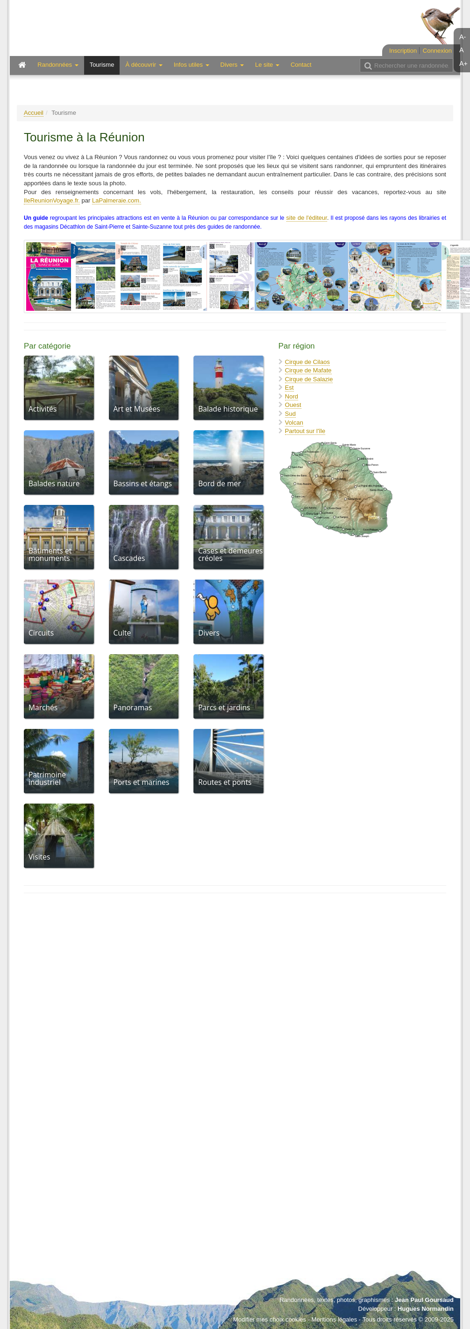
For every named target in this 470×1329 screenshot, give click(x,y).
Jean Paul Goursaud (424, 1299)
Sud (290, 413)
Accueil (33, 112)
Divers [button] (232, 64)
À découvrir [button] (143, 64)
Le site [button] (267, 64)
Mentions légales (334, 1319)
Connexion (437, 50)
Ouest (293, 404)
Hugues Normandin (426, 1308)
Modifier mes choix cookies (269, 1319)
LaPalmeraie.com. (116, 200)
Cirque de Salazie (309, 379)
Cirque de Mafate (308, 370)
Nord (291, 396)
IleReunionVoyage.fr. (52, 200)
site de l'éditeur (306, 217)
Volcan (294, 422)
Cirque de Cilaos (307, 361)
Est (289, 387)
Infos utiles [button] (191, 64)
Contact (301, 64)
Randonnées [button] (57, 64)
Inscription (403, 50)
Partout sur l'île (305, 430)
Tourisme (102, 64)
